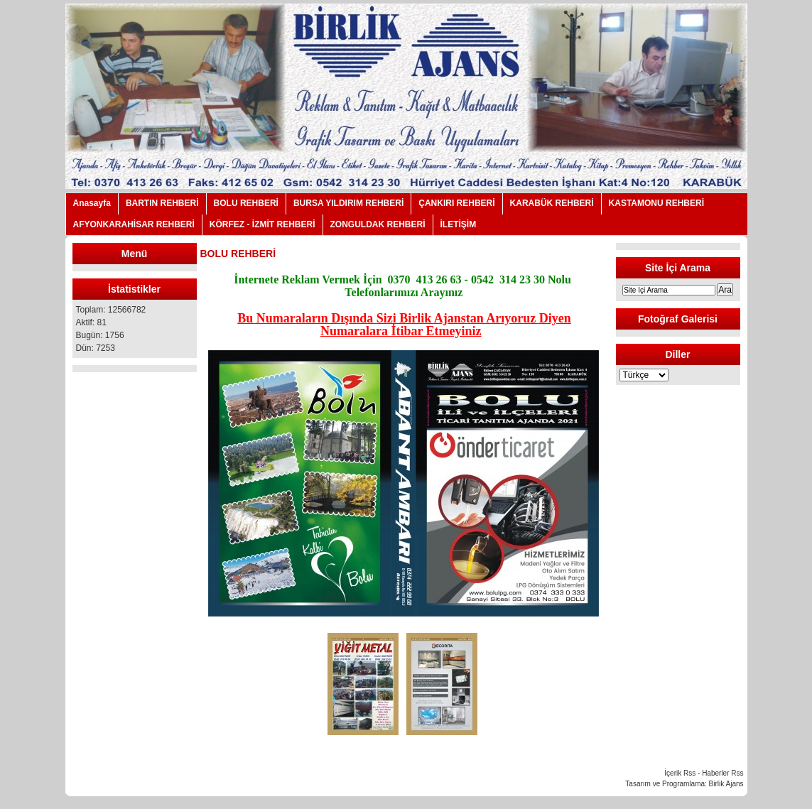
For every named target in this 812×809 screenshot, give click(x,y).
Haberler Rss (722, 773)
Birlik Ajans (726, 784)
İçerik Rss (679, 773)
